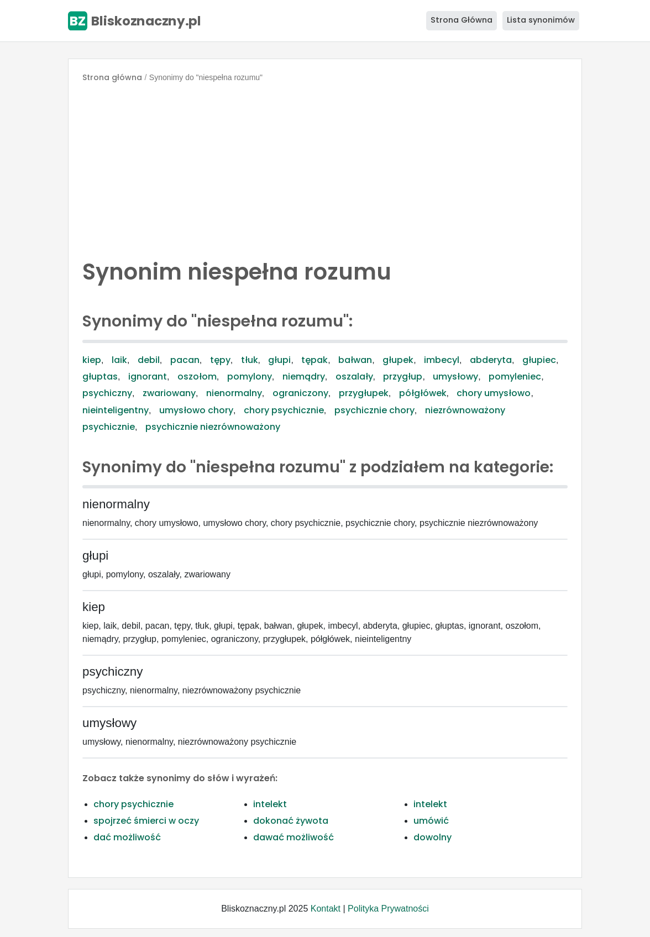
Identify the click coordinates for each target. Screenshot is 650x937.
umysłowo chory (196, 410)
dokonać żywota (290, 820)
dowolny (432, 837)
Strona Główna (461, 19)
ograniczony (300, 393)
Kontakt (325, 908)
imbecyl (441, 360)
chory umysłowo (494, 393)
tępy (220, 360)
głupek (397, 360)
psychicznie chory (374, 410)
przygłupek (364, 393)
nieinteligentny (115, 410)
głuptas (100, 376)
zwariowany (169, 393)
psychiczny (107, 393)
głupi (279, 360)
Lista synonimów (541, 19)
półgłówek (423, 393)
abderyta (491, 360)
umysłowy (455, 376)
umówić (431, 820)
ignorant (147, 376)
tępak (314, 360)
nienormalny (234, 393)
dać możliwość (127, 837)
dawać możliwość (293, 837)
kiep (91, 360)
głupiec (539, 360)
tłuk (249, 360)
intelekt (270, 804)
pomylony (249, 376)
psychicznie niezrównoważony (212, 426)
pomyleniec (515, 376)
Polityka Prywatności (388, 908)
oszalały (354, 376)
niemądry (303, 376)
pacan (185, 360)
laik (119, 360)
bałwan (355, 360)
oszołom (197, 376)
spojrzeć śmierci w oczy (146, 820)
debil (149, 360)
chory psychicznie (284, 410)
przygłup (402, 376)
